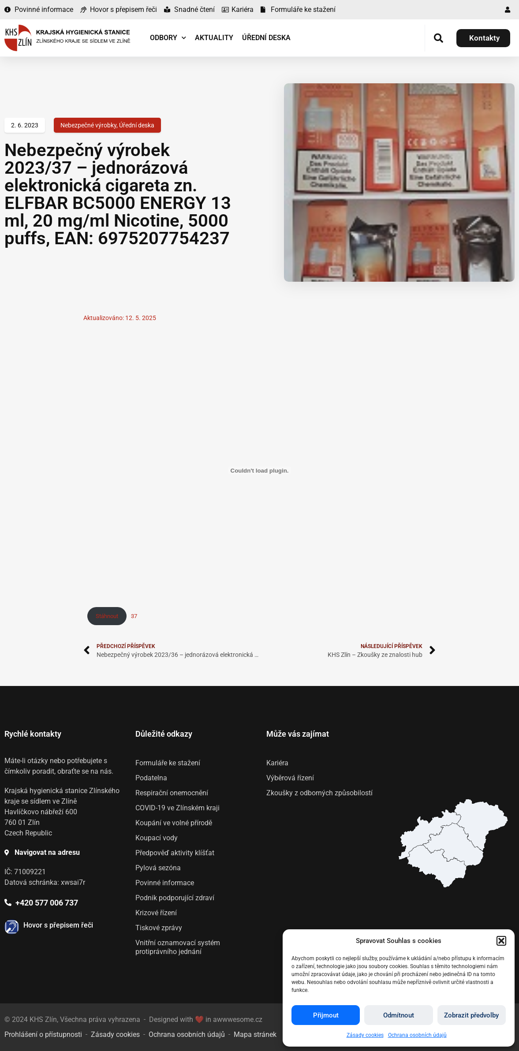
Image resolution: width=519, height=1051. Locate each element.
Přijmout (326, 1015)
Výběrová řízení (290, 778)
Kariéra (277, 763)
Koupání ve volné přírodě (173, 823)
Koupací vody (156, 838)
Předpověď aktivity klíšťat (174, 853)
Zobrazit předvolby (471, 1015)
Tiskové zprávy (158, 928)
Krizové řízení (156, 913)
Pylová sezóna (158, 868)
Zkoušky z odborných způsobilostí (319, 793)
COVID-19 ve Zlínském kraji (177, 808)
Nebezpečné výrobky (88, 125)
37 (134, 616)
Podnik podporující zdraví (174, 898)
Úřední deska (266, 38)
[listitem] (437, 866)
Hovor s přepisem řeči (58, 925)
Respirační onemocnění (171, 793)
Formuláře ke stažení (167, 763)
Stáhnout (107, 616)
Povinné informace (164, 883)
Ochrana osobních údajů (417, 1035)
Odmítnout (398, 1015)
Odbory (168, 38)
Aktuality (214, 38)
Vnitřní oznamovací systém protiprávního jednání (177, 947)
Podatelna (151, 778)
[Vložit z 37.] (259, 470)
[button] (501, 940)
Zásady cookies (365, 1035)
